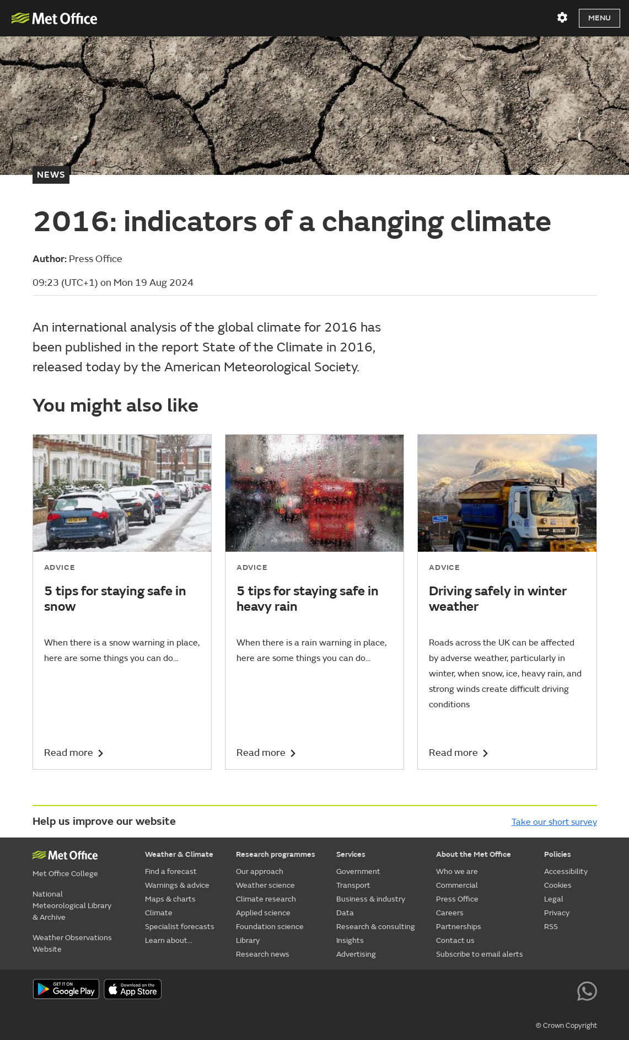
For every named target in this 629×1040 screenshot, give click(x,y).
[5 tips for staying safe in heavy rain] (314, 602)
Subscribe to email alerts (479, 954)
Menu (599, 18)
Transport (353, 885)
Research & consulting (375, 926)
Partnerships (458, 926)
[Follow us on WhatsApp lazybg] (586, 990)
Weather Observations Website (72, 943)
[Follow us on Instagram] (537, 990)
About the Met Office (473, 854)
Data (345, 913)
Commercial (457, 885)
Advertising (356, 954)
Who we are (457, 871)
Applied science (263, 913)
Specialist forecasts (179, 926)
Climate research (266, 899)
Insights (350, 940)
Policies (557, 854)
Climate (159, 913)
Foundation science (270, 926)
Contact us (455, 940)
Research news (262, 954)
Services (350, 854)
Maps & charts (170, 899)
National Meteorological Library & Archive (72, 905)
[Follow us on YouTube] (462, 990)
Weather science (265, 885)
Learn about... (168, 940)
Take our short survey (554, 822)
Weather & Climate (179, 854)
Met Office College (65, 873)
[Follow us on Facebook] (487, 990)
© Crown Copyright (566, 1025)
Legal (553, 899)
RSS (551, 926)
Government (358, 871)
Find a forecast (171, 871)
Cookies (558, 885)
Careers (450, 913)
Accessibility (566, 871)
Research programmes (275, 854)
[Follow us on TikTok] (512, 990)
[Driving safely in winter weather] (506, 602)
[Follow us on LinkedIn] (562, 990)
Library (248, 940)
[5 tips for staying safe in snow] (122, 602)
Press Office (457, 899)
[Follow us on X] (437, 990)
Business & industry (370, 899)
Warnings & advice (177, 885)
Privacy (556, 913)
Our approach (259, 871)
